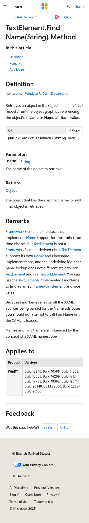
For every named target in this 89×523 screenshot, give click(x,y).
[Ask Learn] (56, 17)
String (25, 161)
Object (11, 190)
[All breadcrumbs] (10, 17)
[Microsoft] (45, 6)
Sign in (80, 6)
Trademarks (42, 501)
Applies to (16, 69)
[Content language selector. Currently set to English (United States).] (31, 453)
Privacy (52, 494)
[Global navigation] (4, 6)
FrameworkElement (22, 231)
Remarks (15, 63)
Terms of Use (18, 501)
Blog (12, 494)
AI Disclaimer (18, 487)
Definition (16, 57)
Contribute (33, 494)
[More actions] (79, 17)
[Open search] (68, 6)
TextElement (25, 17)
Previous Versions (47, 487)
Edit (78, 105)
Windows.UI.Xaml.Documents (46, 93)
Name (31, 237)
